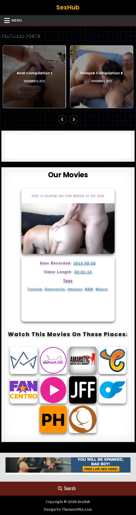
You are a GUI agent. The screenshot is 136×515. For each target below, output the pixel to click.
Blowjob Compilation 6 (101, 73)
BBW (89, 288)
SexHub (68, 7)
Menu (17, 20)
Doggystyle (55, 288)
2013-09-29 (84, 263)
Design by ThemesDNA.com (68, 509)
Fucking (35, 288)
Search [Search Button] (67, 488)
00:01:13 (83, 272)
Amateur (75, 288)
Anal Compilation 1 (34, 73)
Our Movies (68, 175)
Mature (102, 288)
